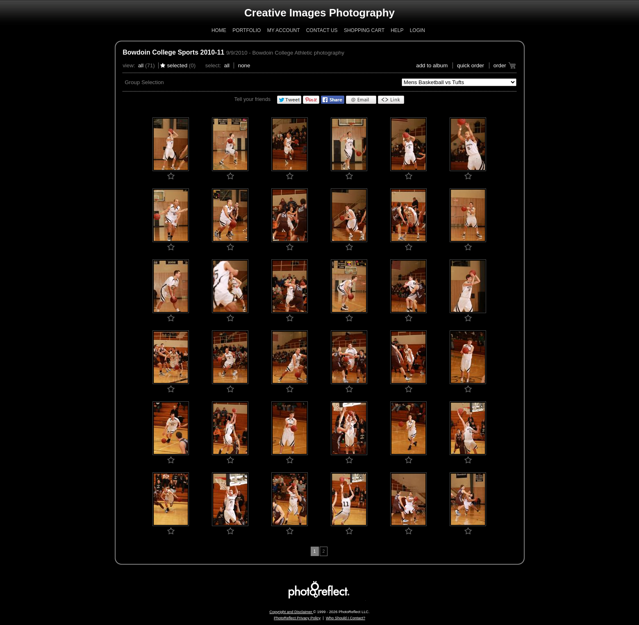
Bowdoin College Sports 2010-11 (173, 52)
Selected (177, 65)
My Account (283, 30)
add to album (432, 65)
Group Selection (144, 82)
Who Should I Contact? (345, 618)
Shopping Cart (364, 30)
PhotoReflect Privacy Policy (297, 618)
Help (397, 30)
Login (417, 30)
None (244, 65)
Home (218, 30)
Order (499, 65)
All (140, 65)
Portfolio (246, 30)
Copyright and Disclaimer (291, 612)
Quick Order (470, 65)
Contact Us (322, 30)
